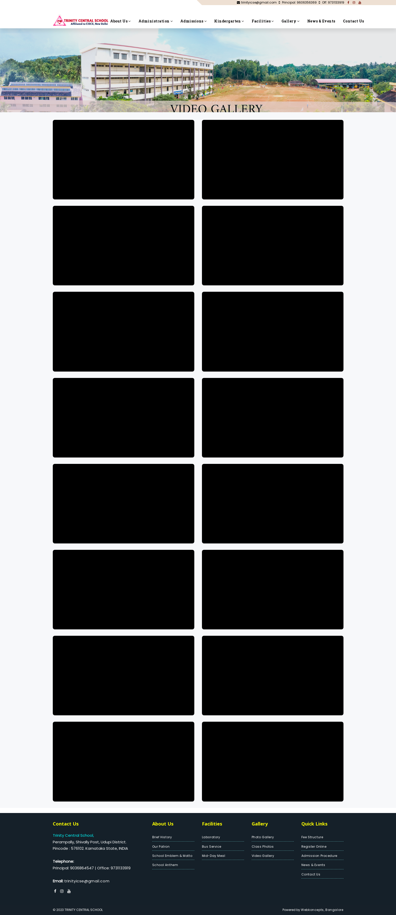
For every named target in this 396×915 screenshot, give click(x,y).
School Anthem (165, 865)
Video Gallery (263, 856)
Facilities (263, 21)
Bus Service (212, 846)
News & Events (321, 21)
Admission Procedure (319, 856)
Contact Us (353, 21)
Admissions (193, 21)
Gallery (291, 21)
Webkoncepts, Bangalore (322, 910)
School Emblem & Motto (172, 856)
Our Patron (161, 846)
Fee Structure (312, 837)
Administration (155, 21)
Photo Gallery (263, 837)
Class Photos (263, 846)
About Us (120, 21)
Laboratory (211, 837)
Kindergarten (229, 21)
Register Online (314, 846)
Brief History (162, 837)
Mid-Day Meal (213, 856)
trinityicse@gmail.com (87, 881)
